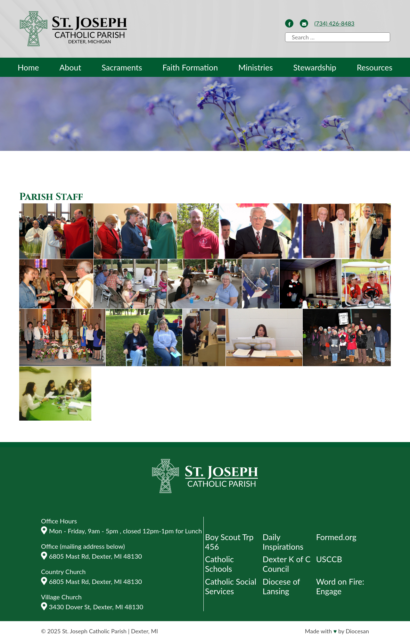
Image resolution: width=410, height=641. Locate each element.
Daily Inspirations (283, 541)
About (70, 67)
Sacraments (122, 67)
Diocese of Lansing (281, 586)
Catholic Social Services (230, 586)
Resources (374, 67)
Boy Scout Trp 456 (229, 541)
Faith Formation (190, 67)
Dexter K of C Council (287, 563)
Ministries (255, 67)
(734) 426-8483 (334, 23)
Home (28, 67)
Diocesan (357, 631)
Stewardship (314, 67)
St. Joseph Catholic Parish (94, 631)
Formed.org (336, 537)
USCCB (329, 559)
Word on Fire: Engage (340, 586)
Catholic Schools (219, 563)
